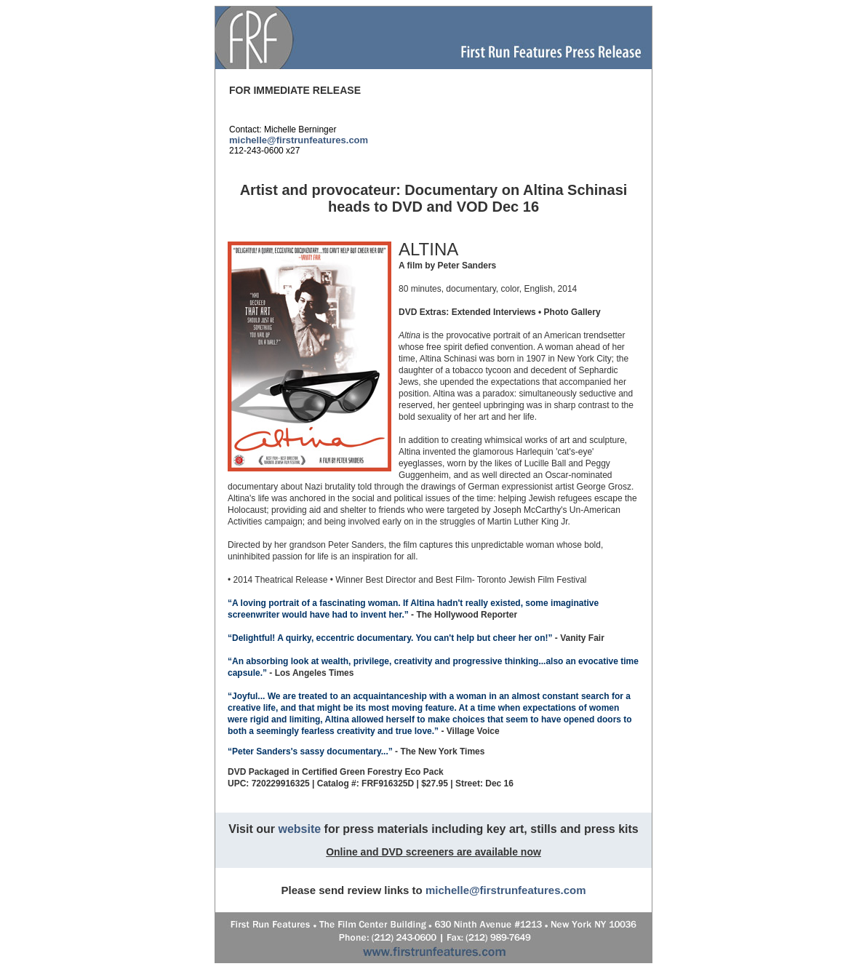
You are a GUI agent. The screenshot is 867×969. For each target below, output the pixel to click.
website (299, 829)
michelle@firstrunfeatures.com (298, 140)
